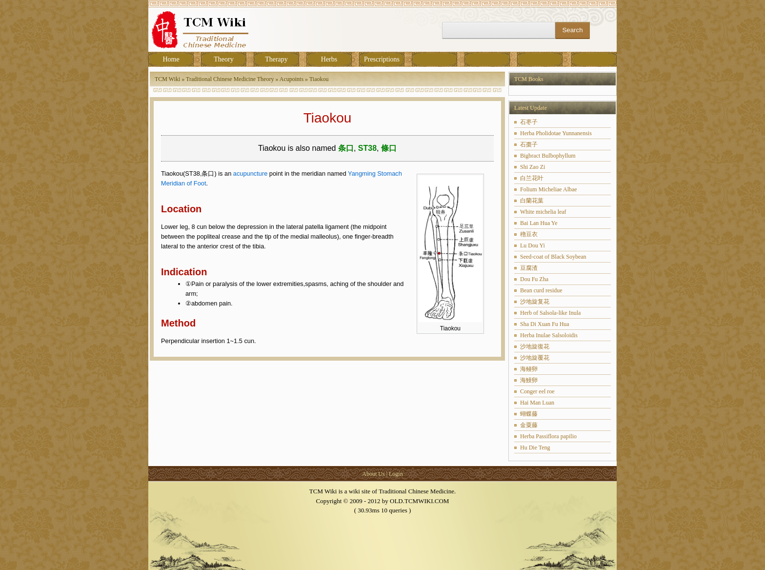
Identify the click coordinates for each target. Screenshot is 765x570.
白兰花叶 (532, 178)
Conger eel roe (537, 391)
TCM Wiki (167, 79)
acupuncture (250, 173)
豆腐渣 (529, 268)
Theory (223, 59)
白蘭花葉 (532, 200)
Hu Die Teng (535, 447)
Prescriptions (382, 59)
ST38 (367, 148)
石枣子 (529, 122)
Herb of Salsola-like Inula (550, 312)
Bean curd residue (541, 290)
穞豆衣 (529, 234)
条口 (346, 148)
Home (170, 59)
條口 (389, 148)
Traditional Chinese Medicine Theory (230, 79)
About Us (373, 473)
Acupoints (291, 79)
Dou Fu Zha (534, 279)
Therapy (276, 59)
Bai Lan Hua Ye (539, 223)
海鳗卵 (529, 369)
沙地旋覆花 (534, 357)
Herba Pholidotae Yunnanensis (556, 133)
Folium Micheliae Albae (548, 189)
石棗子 (529, 144)
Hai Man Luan (537, 402)
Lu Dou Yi (532, 245)
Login (396, 473)
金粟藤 (529, 425)
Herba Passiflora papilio (548, 436)
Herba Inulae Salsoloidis (549, 335)
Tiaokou (319, 79)
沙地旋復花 (534, 346)
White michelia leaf (543, 211)
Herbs (329, 59)
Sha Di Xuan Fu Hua (544, 324)
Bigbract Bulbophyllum (548, 155)
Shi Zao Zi (532, 166)
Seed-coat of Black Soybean (553, 256)
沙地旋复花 (534, 301)
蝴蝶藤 (529, 413)
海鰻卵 (529, 380)
